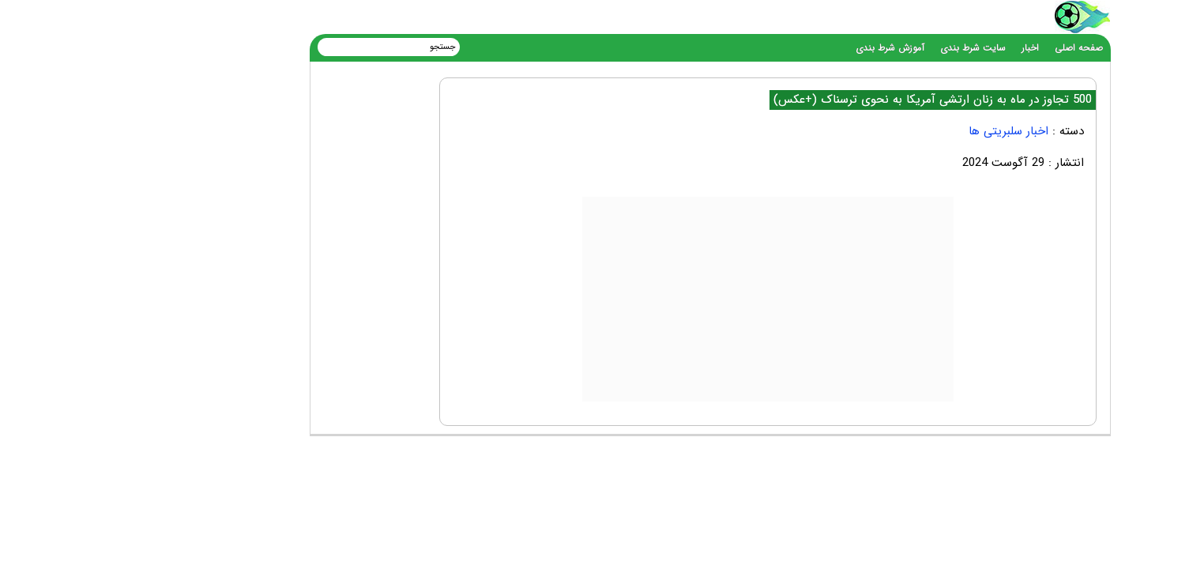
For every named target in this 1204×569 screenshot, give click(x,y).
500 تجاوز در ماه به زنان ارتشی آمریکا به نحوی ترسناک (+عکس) (825, 99)
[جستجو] (291, 47)
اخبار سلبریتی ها (901, 131)
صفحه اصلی (971, 47)
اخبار (922, 47)
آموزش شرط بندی (782, 47)
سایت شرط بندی (865, 47)
